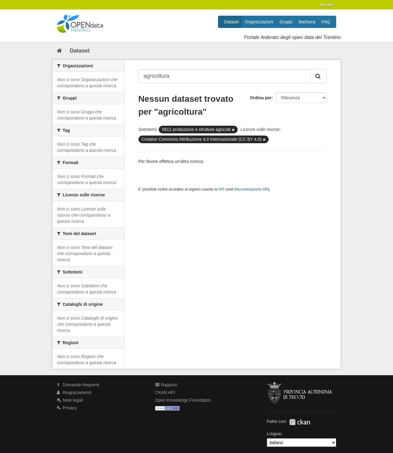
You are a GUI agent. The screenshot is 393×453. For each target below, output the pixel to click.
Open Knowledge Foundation (183, 400)
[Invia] (318, 76)
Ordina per (261, 97)
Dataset (231, 21)
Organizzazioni (259, 21)
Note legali (70, 400)
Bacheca (307, 21)
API (221, 189)
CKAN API (165, 392)
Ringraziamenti (74, 392)
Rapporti (166, 384)
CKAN (299, 422)
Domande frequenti (78, 384)
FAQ (325, 21)
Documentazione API (251, 189)
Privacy (67, 407)
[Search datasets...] (224, 76)
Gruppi (285, 21)
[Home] (59, 51)
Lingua (274, 433)
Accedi (326, 4)
